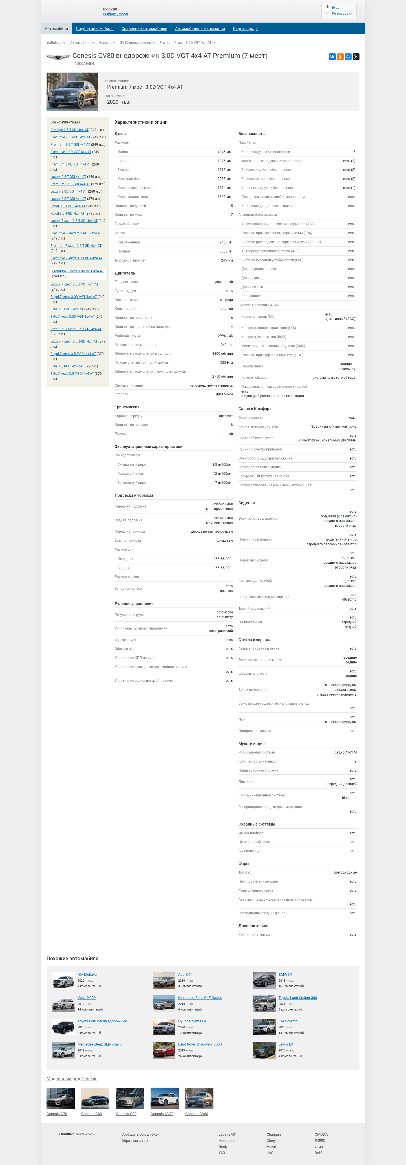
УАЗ (222, 1151)
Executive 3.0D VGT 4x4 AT (70, 152)
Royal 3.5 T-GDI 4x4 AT (67, 213)
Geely (223, 1145)
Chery (271, 1139)
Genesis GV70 (165, 1101)
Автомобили (56, 28)
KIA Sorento (288, 1021)
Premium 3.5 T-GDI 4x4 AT (70, 184)
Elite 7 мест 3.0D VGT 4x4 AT (72, 317)
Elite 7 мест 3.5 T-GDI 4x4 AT (72, 374)
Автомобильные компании (200, 28)
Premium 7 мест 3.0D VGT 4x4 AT (185, 43)
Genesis (105, 43)
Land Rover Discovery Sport (199, 1044)
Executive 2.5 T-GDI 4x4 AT (70, 137)
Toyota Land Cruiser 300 (297, 997)
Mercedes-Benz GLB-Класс (97, 1044)
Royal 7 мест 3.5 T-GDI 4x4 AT (73, 354)
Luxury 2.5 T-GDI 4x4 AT (68, 177)
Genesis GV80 (199, 1101)
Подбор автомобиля (95, 28)
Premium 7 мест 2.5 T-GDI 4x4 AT (76, 246)
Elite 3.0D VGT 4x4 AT (66, 309)
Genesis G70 (61, 1101)
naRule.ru (54, 43)
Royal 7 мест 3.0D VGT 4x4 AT (73, 297)
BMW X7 (285, 974)
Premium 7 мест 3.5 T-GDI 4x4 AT (76, 329)
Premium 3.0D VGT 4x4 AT (70, 164)
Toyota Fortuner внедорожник (101, 1021)
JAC (270, 1151)
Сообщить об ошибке (139, 1133)
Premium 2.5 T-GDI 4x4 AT (70, 145)
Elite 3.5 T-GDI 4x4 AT (66, 366)
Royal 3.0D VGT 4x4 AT (67, 206)
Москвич (226, 1139)
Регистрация (342, 14)
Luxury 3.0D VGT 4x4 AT (68, 191)
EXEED (320, 1139)
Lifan (318, 1145)
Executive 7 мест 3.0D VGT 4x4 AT (76, 258)
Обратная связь (134, 1139)
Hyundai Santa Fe (192, 1021)
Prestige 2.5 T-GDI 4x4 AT (69, 130)
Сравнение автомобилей (144, 28)
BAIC (318, 1151)
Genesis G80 (95, 1101)
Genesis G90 (130, 1101)
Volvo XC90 (87, 997)
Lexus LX (285, 1044)
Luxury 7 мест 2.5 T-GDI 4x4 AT (74, 221)
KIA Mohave (87, 974)
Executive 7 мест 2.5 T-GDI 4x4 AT (76, 233)
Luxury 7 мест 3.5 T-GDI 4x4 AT (74, 341)
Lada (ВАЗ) (227, 1133)
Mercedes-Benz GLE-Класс (198, 997)
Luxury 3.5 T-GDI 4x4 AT (68, 199)
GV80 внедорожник (135, 43)
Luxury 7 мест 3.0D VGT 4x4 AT (74, 284)
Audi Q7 (184, 974)
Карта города (245, 28)
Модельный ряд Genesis (72, 1078)
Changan (274, 1133)
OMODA (320, 1133)
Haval (271, 1145)
